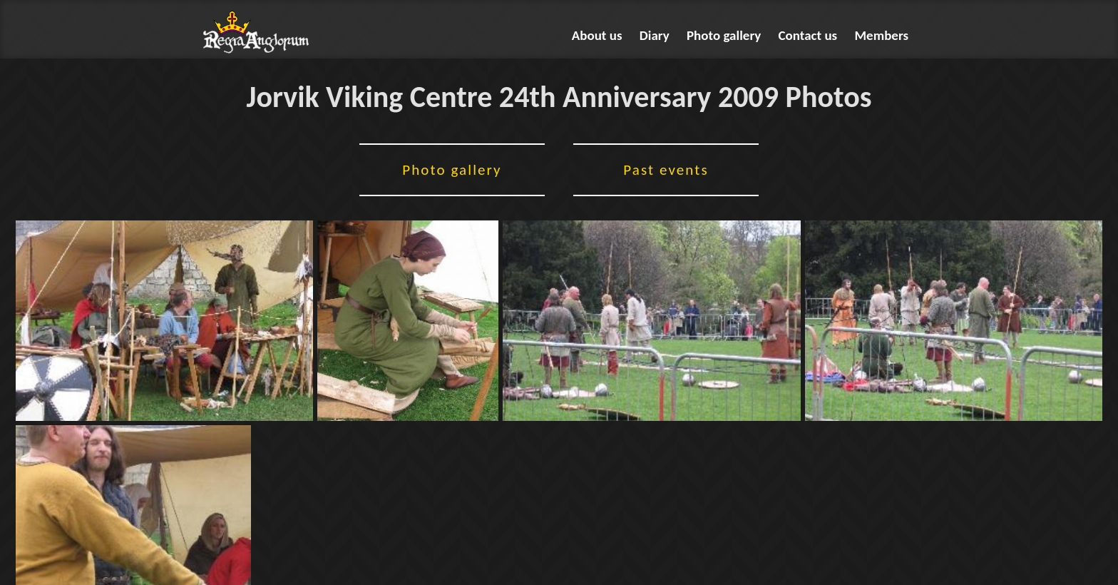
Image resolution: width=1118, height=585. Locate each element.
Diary (655, 35)
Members (882, 35)
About (597, 35)
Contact (808, 35)
